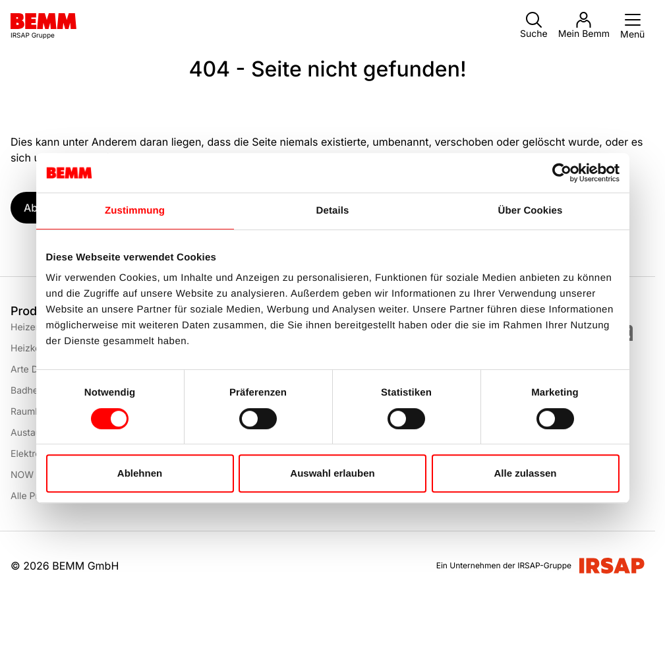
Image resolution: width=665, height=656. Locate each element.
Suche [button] (534, 26)
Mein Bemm (584, 26)
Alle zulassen (525, 473)
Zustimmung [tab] (135, 210)
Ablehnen (139, 473)
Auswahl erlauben (332, 473)
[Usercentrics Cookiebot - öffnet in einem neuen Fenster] (562, 173)
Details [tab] (332, 210)
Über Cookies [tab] (530, 210)
